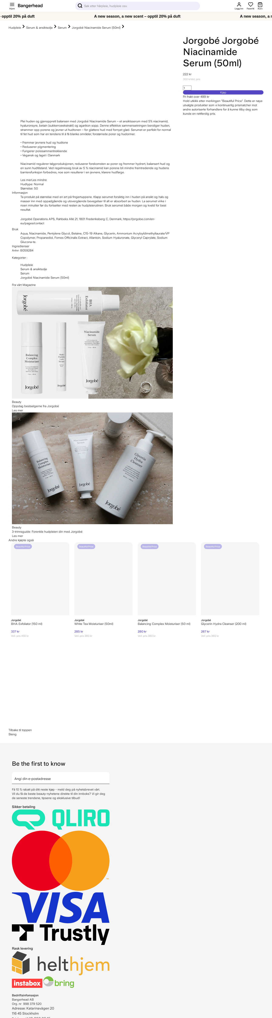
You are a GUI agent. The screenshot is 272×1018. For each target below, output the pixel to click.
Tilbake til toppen (20, 730)
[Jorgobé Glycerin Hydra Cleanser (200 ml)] (230, 578)
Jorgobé (201, 40)
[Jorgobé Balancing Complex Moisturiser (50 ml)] (167, 578)
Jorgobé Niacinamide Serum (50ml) (96, 27)
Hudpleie (14, 27)
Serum (62, 27)
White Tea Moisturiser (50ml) (93, 623)
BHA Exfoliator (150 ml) (26, 623)
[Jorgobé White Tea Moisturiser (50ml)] (103, 578)
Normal (39, 184)
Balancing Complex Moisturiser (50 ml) (164, 623)
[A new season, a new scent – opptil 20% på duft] (136, 16)
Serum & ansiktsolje (39, 27)
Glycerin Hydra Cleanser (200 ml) (223, 623)
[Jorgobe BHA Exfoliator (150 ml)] (40, 578)
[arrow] (107, 775)
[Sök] (137, 6)
